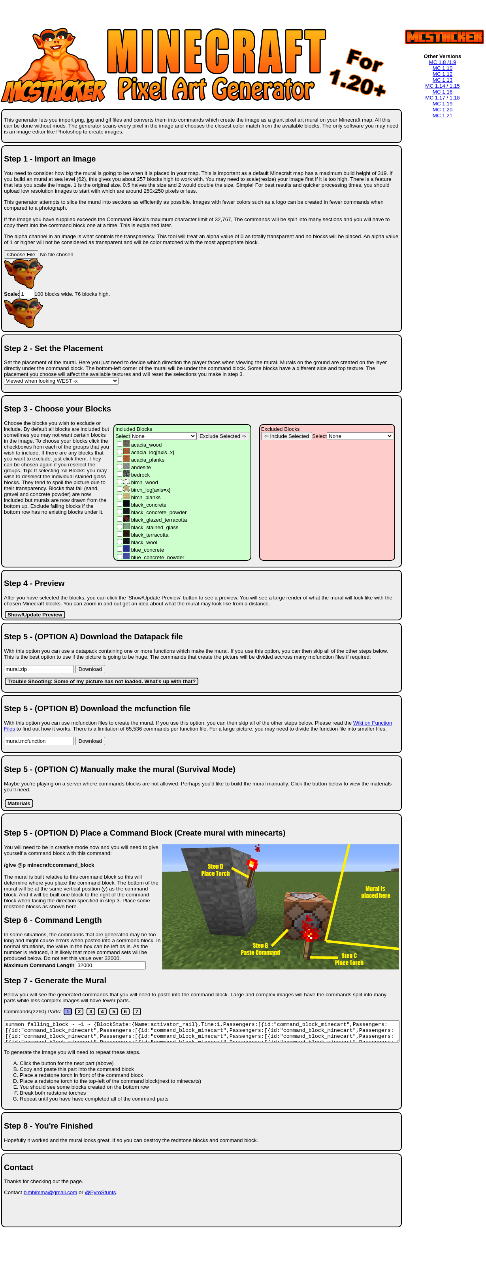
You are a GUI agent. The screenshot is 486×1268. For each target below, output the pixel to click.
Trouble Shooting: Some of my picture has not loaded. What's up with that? (102, 681)
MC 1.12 (442, 74)
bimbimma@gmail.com (50, 1192)
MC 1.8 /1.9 (442, 62)
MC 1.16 (442, 92)
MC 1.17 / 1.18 (442, 98)
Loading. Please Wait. (201, 1031)
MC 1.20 (442, 110)
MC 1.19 (442, 104)
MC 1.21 (442, 115)
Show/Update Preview (35, 615)
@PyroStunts (100, 1192)
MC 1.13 (442, 80)
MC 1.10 (442, 68)
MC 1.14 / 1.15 (442, 86)
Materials (19, 803)
